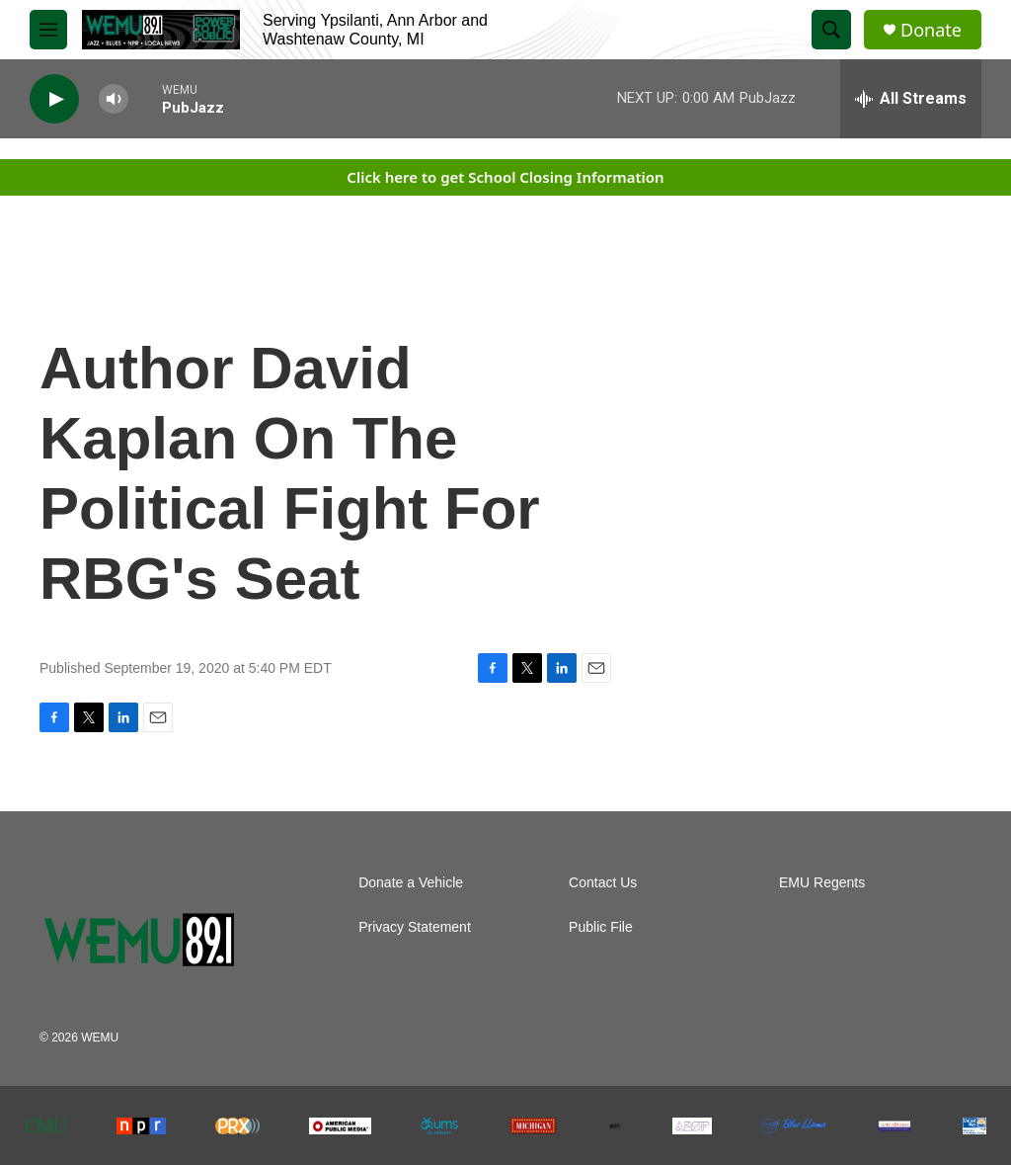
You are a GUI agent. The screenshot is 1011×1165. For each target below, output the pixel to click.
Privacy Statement (414, 927)
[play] (54, 99)
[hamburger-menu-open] (48, 29)
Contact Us (603, 882)
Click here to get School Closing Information (505, 177)
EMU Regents (822, 882)
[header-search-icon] (831, 29)
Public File (601, 927)
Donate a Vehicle (410, 882)
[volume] (113, 99)
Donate (931, 30)
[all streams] (910, 98)
